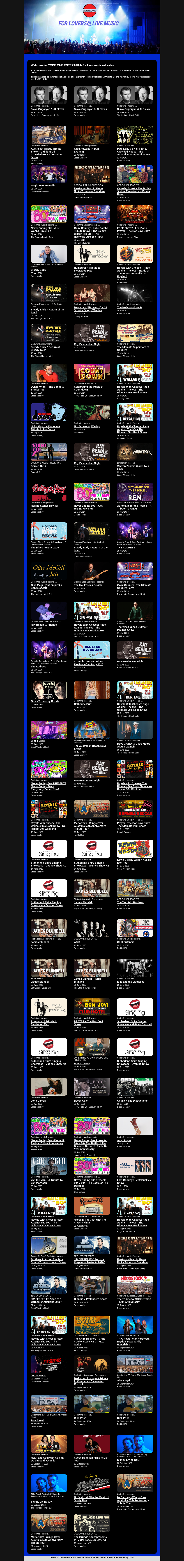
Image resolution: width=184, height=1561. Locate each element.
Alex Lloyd (123, 1380)
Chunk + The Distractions (132, 1100)
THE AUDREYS (126, 547)
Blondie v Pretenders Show (90, 1299)
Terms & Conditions (59, 1557)
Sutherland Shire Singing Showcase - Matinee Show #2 (91, 864)
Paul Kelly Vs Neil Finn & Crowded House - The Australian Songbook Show (133, 151)
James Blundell (83, 902)
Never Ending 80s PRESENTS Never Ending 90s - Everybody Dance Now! (48, 786)
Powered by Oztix (125, 1557)
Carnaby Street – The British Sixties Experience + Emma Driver (134, 191)
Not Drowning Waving (87, 426)
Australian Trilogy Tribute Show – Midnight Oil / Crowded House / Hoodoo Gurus (46, 153)
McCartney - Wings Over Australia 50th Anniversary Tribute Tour (90, 826)
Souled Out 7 (38, 466)
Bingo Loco (38, 740)
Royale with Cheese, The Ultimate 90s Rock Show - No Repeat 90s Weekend (134, 786)
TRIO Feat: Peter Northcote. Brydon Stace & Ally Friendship (133, 1341)
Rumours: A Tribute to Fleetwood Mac (87, 269)
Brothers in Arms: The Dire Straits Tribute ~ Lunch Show (48, 1261)
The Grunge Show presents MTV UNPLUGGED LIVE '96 (90, 1538)
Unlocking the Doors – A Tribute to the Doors (45, 428)
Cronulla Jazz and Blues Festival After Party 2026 (88, 663)
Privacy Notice (77, 1557)
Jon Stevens (38, 1375)
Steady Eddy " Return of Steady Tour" (45, 348)
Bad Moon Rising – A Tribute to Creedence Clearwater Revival (91, 1381)
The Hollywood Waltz (129, 307)
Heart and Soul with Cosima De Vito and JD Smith (47, 1459)
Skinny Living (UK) (128, 1459)
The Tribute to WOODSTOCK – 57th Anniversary (134, 1300)
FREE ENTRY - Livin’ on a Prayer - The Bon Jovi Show (133, 229)
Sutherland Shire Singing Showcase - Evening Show (47, 904)
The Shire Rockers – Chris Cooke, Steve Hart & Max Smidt (89, 1341)
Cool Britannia (125, 942)
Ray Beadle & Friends (44, 624)
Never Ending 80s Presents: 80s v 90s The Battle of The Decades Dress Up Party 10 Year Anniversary (90, 1144)
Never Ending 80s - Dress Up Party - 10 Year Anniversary (48, 1142)
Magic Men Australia (43, 185)
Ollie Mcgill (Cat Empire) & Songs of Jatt (46, 586)
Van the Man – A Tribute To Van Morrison (47, 1181)
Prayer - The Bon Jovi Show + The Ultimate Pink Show (135, 824)
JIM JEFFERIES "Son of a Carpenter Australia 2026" (89, 1261)
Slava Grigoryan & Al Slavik (47, 109)
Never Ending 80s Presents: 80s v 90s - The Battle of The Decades (91, 1183)
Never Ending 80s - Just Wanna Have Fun (45, 229)
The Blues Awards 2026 (45, 547)
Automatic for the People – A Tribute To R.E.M (134, 507)
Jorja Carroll (38, 1100)
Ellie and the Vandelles (130, 981)
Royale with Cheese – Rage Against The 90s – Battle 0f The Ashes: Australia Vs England (133, 272)
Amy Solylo (124, 1140)
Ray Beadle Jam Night (87, 344)
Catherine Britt (82, 704)
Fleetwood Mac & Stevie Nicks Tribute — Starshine (89, 190)
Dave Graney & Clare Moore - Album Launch (134, 745)
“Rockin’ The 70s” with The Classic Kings (90, 1221)
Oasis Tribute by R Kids (45, 701)
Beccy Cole (81, 1100)
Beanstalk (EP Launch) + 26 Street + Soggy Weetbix (90, 309)
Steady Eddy (38, 269)
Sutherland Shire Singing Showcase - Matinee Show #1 (48, 864)
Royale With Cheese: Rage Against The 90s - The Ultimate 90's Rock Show (133, 389)
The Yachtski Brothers (130, 902)
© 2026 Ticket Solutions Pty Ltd (101, 1557)
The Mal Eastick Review (88, 585)
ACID (77, 942)
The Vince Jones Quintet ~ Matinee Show (133, 628)
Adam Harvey (82, 1063)
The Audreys (38, 666)
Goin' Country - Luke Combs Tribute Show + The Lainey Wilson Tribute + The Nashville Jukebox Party (91, 232)
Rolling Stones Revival (44, 505)
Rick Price (80, 1418)
